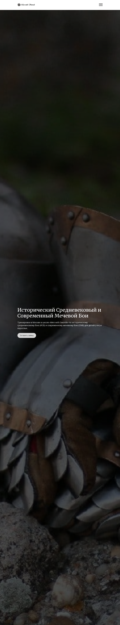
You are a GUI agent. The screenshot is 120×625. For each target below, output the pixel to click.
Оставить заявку (27, 335)
